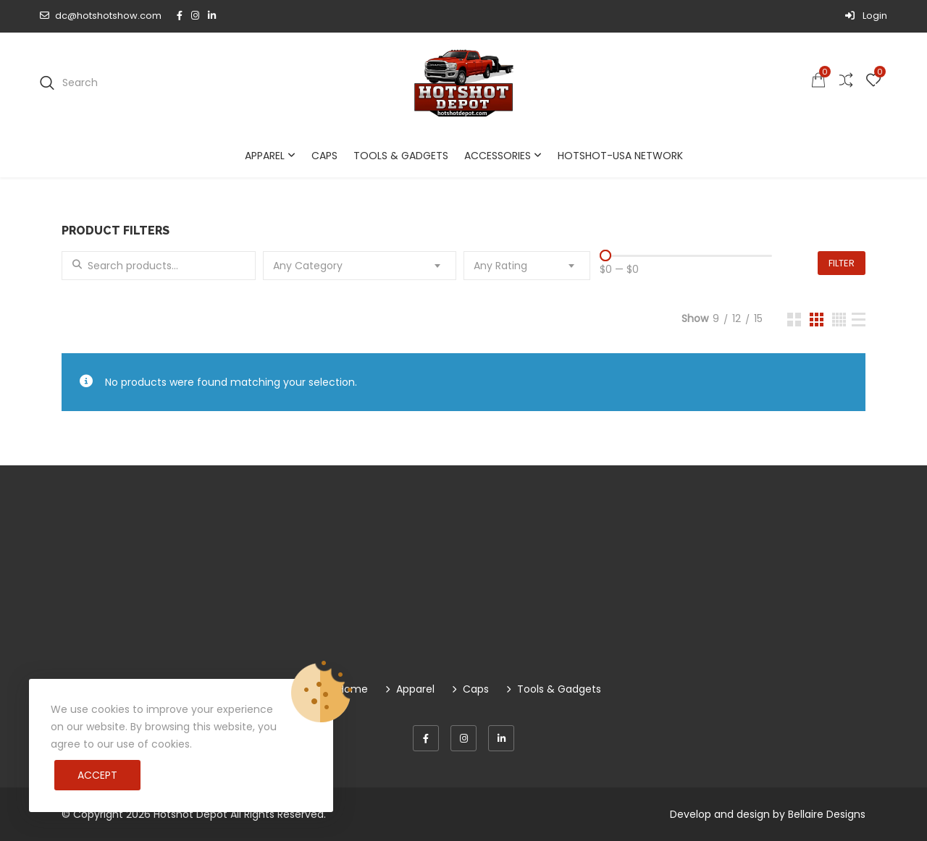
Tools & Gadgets (400, 155)
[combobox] (360, 265)
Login (866, 15)
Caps (324, 155)
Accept (97, 775)
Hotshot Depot (190, 814)
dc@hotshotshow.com (101, 15)
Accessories (497, 155)
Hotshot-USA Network (620, 155)
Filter (842, 263)
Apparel (265, 155)
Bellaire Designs (826, 814)
